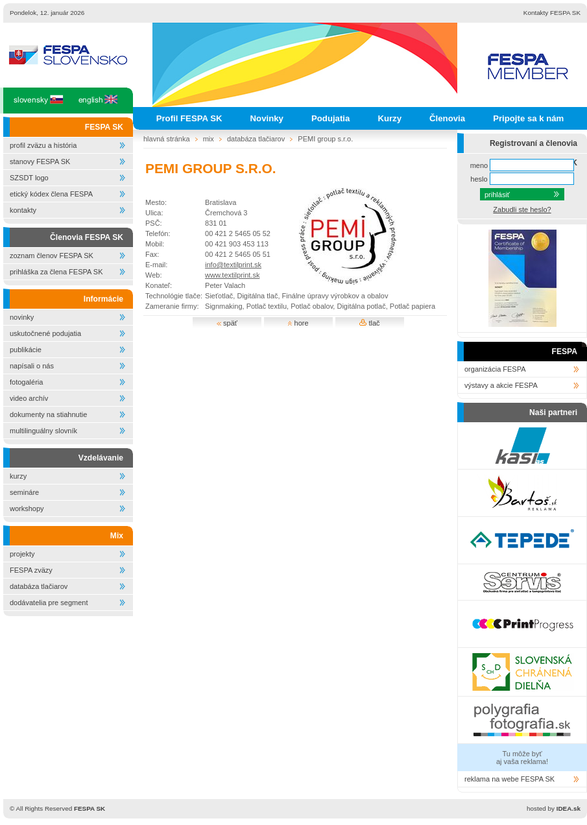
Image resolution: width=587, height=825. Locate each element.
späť (227, 323)
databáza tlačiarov (38, 586)
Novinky (266, 118)
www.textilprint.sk (232, 275)
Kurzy (389, 118)
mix (208, 139)
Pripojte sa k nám (528, 118)
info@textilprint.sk (233, 265)
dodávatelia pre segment (49, 602)
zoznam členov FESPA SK (51, 255)
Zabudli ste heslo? (522, 209)
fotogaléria (26, 382)
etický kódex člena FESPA (51, 194)
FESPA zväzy (31, 570)
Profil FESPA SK (189, 118)
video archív (29, 398)
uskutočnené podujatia (45, 333)
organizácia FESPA (495, 369)
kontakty (23, 210)
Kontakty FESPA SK (552, 12)
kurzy (18, 476)
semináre (24, 492)
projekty (22, 554)
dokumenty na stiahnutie (48, 414)
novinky (22, 317)
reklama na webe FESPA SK (509, 779)
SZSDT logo (29, 178)
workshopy (27, 508)
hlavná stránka (166, 139)
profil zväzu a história (43, 145)
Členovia (447, 118)
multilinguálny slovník (43, 431)
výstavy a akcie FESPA (501, 385)
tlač (369, 323)
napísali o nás (32, 366)
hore (298, 323)
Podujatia (330, 118)
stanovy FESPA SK (40, 161)
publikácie (26, 349)
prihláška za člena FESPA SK (56, 272)
